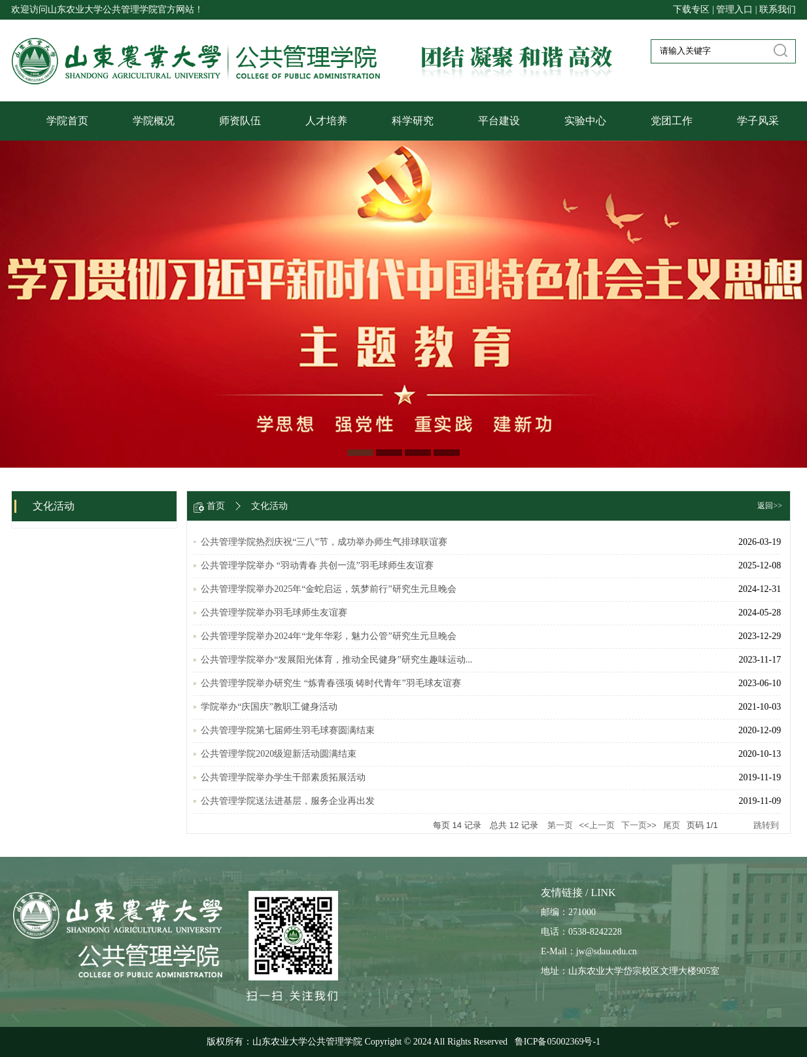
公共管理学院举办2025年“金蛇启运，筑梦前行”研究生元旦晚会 (328, 589)
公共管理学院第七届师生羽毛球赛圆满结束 (288, 730)
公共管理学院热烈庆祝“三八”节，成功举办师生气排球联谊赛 (324, 542)
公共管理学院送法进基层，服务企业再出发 (288, 801)
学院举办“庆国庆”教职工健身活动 (269, 707)
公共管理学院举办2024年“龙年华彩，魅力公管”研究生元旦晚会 (328, 636)
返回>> (769, 505)
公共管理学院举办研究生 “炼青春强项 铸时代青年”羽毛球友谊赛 (330, 683)
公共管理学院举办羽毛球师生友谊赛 (274, 612)
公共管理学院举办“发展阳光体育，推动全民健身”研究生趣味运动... (336, 660)
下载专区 (692, 9)
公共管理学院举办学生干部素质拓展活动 (283, 777)
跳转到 (767, 825)
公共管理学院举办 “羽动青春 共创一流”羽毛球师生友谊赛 (317, 565)
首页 (216, 506)
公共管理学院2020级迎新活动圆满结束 (278, 754)
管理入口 (734, 9)
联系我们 (777, 9)
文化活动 (269, 506)
